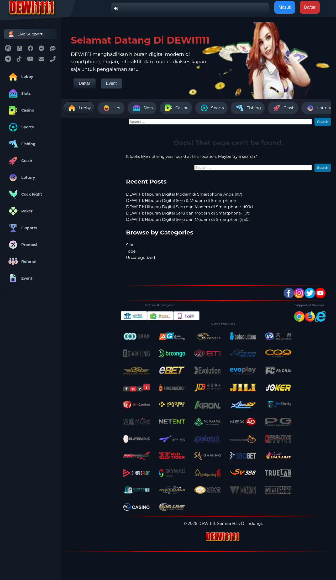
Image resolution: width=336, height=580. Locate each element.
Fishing (21, 143)
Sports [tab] (211, 108)
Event (19, 278)
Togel (131, 251)
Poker (20, 211)
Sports (20, 127)
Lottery (21, 177)
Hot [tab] (111, 108)
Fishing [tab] (247, 108)
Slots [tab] (142, 108)
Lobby (20, 76)
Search (322, 122)
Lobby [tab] (79, 108)
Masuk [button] (285, 7)
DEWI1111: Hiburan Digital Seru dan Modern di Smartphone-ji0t (187, 213)
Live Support (25, 34)
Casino (20, 110)
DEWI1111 (206, 523)
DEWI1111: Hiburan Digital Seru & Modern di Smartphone (181, 200)
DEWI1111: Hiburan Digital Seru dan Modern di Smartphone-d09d (189, 206)
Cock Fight (24, 194)
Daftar (84, 83)
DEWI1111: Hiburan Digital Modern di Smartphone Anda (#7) (184, 194)
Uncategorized (140, 257)
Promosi (22, 244)
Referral (21, 261)
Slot (130, 244)
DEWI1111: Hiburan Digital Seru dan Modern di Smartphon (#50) (188, 219)
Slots (19, 93)
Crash (19, 160)
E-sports (22, 227)
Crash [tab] (283, 108)
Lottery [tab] (318, 108)
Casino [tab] (175, 108)
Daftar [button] (310, 7)
